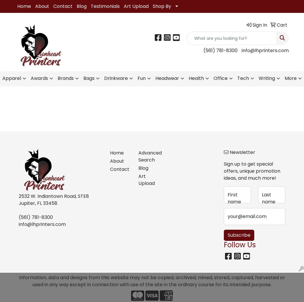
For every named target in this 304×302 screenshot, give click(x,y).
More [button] (291, 78)
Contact (63, 6)
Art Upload (136, 6)
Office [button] (221, 78)
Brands (66, 78)
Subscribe (239, 235)
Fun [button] (142, 78)
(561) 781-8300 (220, 50)
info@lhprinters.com (265, 50)
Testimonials (105, 6)
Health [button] (196, 78)
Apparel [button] (11, 78)
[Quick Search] (231, 38)
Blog (82, 6)
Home (24, 6)
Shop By (162, 6)
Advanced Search (149, 156)
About (42, 6)
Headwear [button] (167, 78)
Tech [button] (243, 78)
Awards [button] (39, 78)
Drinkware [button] (116, 78)
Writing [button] (267, 78)
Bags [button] (89, 78)
